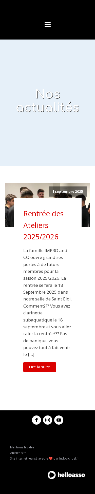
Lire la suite (39, 366)
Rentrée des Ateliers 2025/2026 (43, 225)
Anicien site (18, 453)
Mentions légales (22, 447)
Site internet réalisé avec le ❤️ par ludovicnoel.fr (44, 458)
